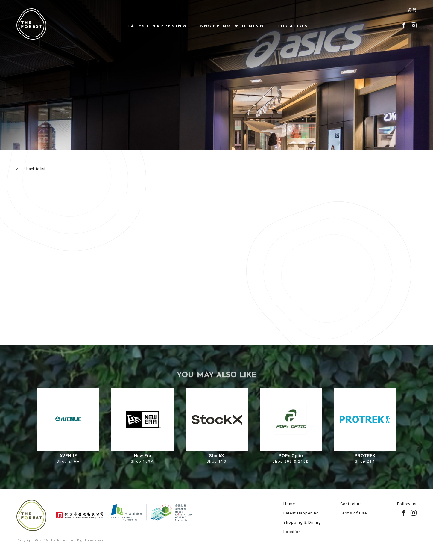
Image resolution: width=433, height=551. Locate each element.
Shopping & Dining (232, 25)
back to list (30, 169)
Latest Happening (157, 25)
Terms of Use (353, 513)
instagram (414, 25)
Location (293, 25)
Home (289, 504)
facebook (404, 25)
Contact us (351, 504)
